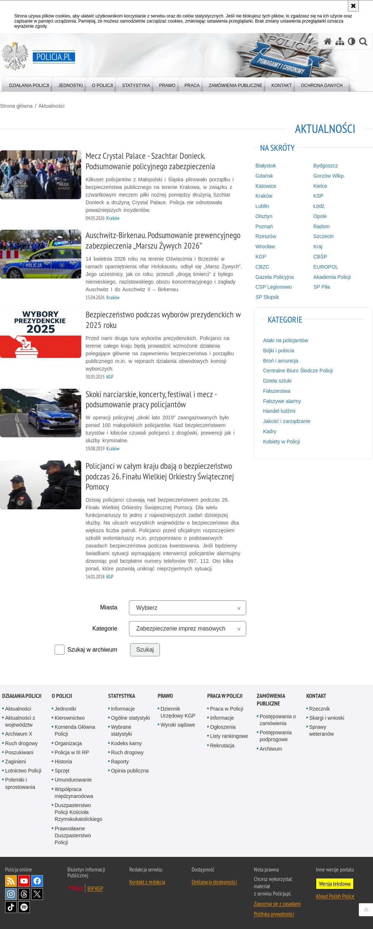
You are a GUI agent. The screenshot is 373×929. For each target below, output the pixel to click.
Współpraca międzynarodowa (74, 792)
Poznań (263, 226)
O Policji (62, 696)
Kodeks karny (126, 743)
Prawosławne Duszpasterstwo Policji (73, 835)
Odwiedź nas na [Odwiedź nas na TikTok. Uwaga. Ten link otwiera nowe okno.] (11, 907)
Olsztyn (263, 216)
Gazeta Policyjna (274, 277)
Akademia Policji (332, 277)
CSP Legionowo (273, 287)
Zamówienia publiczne (271, 699)
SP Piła (321, 287)
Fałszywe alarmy (282, 401)
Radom (321, 226)
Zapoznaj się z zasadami (277, 903)
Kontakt (316, 696)
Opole (320, 216)
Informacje (123, 709)
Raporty (120, 761)
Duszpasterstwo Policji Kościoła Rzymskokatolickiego (78, 812)
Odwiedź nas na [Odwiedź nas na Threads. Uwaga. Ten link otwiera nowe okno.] (24, 894)
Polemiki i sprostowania (20, 783)
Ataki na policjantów (285, 340)
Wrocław (265, 246)
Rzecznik (319, 709)
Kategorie (104, 628)
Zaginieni (15, 761)
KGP (260, 257)
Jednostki (65, 709)
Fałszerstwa (276, 391)
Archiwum (271, 749)
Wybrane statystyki (121, 730)
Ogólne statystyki (130, 718)
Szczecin (323, 236)
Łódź (318, 206)
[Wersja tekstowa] (352, 41)
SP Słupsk (267, 297)
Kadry (269, 431)
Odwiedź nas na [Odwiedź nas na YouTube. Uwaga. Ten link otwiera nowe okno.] (24, 881)
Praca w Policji (225, 696)
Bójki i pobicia (278, 350)
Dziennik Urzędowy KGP (178, 712)
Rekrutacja (222, 745)
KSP (318, 196)
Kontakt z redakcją (147, 881)
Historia (63, 761)
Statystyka (121, 696)
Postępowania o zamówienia (278, 719)
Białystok (265, 166)
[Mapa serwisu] (339, 41)
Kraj (317, 246)
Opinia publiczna (130, 771)
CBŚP (320, 257)
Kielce (320, 186)
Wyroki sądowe (178, 725)
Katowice (265, 186)
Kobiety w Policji (281, 441)
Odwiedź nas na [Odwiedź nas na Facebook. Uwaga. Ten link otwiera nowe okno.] (37, 881)
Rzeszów (265, 236)
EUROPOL (325, 267)
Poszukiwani (19, 752)
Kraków (263, 196)
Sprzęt (62, 771)
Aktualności (51, 106)
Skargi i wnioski (326, 718)
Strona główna (16, 106)
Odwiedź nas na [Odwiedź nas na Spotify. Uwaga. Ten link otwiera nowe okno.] (24, 907)
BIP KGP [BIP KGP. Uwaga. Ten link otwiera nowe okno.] (95, 888)
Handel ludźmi (279, 411)
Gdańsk (264, 176)
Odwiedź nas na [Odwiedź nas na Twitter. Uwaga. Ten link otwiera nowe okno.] (37, 894)
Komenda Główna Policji (75, 730)
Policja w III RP (72, 752)
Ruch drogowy (21, 743)
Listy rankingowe (229, 736)
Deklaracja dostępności (214, 881)
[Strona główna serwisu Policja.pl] (328, 41)
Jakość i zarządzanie (286, 421)
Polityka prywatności (274, 913)
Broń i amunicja (280, 361)
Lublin (262, 206)
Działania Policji (22, 696)
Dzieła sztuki (277, 381)
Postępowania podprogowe (276, 736)
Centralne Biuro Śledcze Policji (298, 370)
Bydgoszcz (325, 166)
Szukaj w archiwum (92, 650)
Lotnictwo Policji (23, 771)
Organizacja (68, 743)
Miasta (108, 607)
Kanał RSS (11, 881)
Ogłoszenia (223, 727)
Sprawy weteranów (321, 730)
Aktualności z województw (20, 721)
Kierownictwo (70, 718)
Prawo (165, 696)
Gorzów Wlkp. (329, 176)
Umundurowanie (73, 780)
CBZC (262, 267)
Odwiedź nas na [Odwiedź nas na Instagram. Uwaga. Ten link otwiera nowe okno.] (11, 894)
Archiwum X (18, 734)
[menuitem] (29, 84)
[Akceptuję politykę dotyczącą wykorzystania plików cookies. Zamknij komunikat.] (353, 6)
